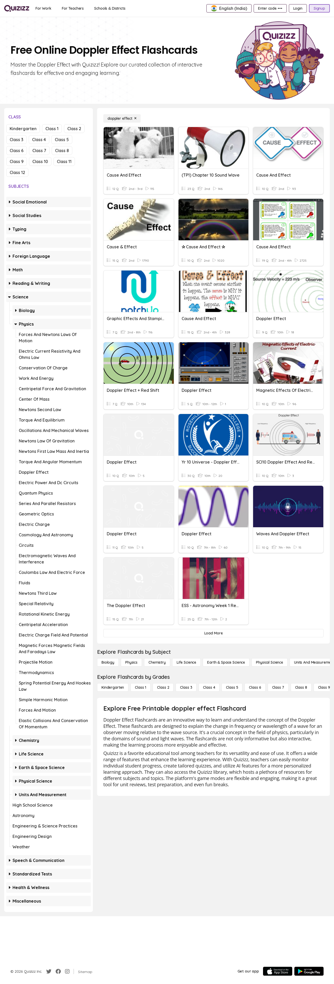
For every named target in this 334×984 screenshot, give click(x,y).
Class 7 (39, 150)
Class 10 (40, 161)
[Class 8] (301, 687)
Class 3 (16, 139)
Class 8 (62, 150)
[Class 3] (186, 687)
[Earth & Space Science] (226, 662)
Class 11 (64, 161)
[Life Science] (186, 662)
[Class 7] (278, 687)
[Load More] (213, 633)
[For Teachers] (73, 8)
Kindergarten (23, 128)
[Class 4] (209, 687)
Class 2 (74, 128)
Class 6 (16, 150)
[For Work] (43, 8)
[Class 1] (140, 687)
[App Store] (277, 971)
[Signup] (319, 8)
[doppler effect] (122, 118)
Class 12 (17, 172)
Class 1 (51, 128)
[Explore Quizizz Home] (16, 8)
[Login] (298, 8)
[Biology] (108, 662)
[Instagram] (67, 971)
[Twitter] (48, 971)
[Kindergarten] (112, 687)
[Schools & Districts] (109, 8)
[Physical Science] (270, 662)
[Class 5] (232, 687)
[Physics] (131, 662)
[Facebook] (58, 971)
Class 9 (16, 161)
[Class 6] (254, 687)
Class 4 (39, 139)
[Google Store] (309, 971)
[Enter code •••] (270, 8)
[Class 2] (163, 687)
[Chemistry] (157, 662)
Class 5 (62, 139)
